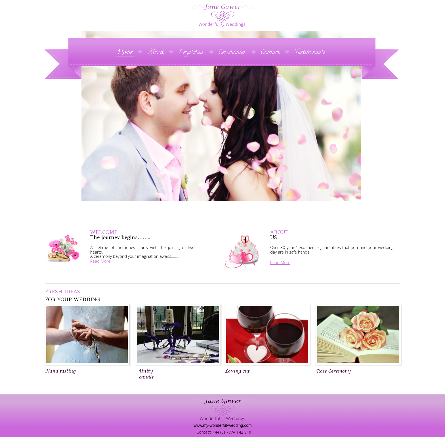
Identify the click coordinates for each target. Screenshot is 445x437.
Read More (100, 261)
